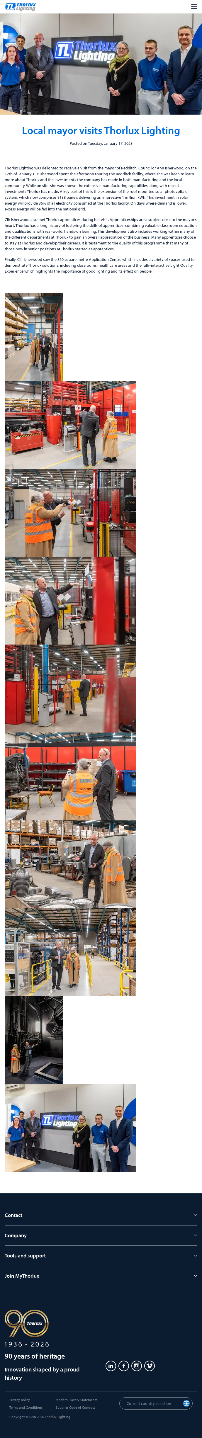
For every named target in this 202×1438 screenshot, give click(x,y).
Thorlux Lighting (57, 1417)
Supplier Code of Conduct (75, 1407)
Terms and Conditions (26, 1407)
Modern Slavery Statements (76, 1400)
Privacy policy (19, 1400)
